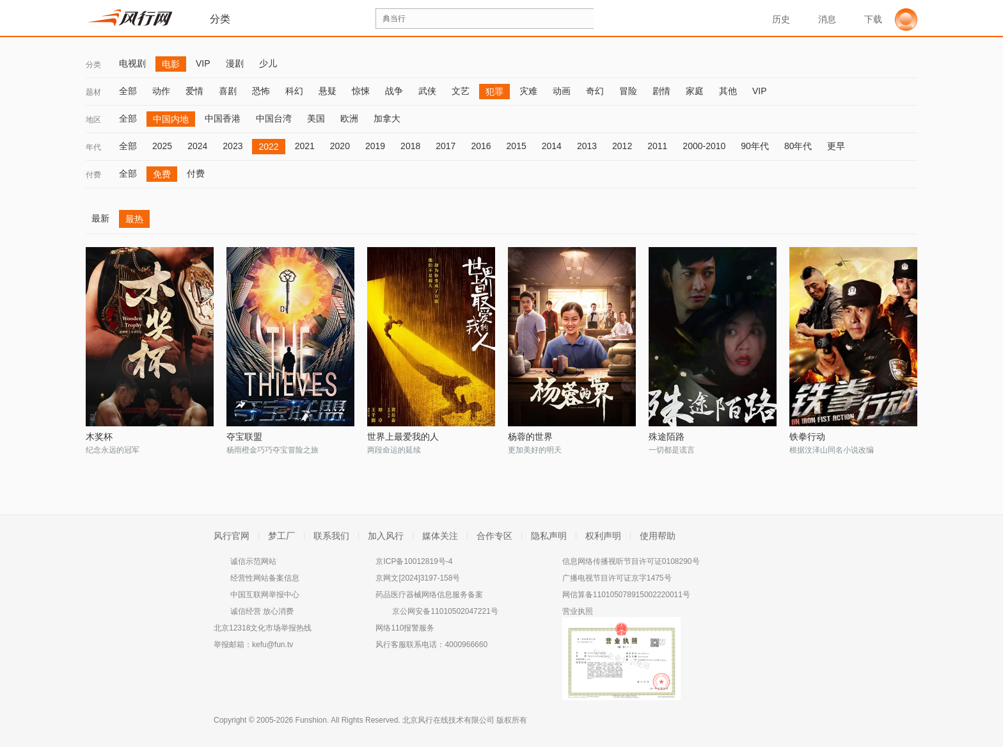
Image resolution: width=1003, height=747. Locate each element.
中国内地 (171, 119)
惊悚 (361, 91)
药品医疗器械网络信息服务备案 (429, 594)
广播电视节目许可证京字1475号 (617, 578)
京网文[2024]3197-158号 (417, 578)
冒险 (628, 91)
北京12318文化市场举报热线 (263, 627)
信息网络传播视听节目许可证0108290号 (631, 561)
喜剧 (228, 91)
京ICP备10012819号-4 (413, 561)
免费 (162, 174)
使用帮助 (657, 536)
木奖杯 (99, 436)
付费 (93, 174)
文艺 (461, 91)
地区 (93, 119)
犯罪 (494, 91)
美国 (316, 118)
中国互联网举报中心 (264, 594)
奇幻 (595, 91)
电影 (171, 64)
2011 (657, 146)
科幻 (294, 91)
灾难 (528, 91)
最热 (134, 219)
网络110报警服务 (404, 627)
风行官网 (231, 536)
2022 (268, 146)
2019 (375, 146)
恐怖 (261, 91)
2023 (232, 146)
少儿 (268, 63)
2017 (445, 146)
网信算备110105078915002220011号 (626, 594)
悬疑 (327, 91)
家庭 (695, 91)
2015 (516, 146)
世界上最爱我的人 (403, 436)
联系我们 (331, 536)
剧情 (661, 91)
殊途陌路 (666, 436)
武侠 (427, 91)
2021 (305, 146)
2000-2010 (704, 146)
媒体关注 (440, 536)
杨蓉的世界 (530, 436)
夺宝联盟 (244, 436)
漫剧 (235, 63)
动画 (562, 91)
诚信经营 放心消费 (262, 611)
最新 (100, 218)
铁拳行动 (807, 436)
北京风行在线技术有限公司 (448, 720)
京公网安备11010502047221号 (445, 611)
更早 (836, 146)
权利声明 (603, 536)
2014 (552, 146)
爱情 (194, 91)
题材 (93, 92)
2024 (197, 146)
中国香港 (223, 118)
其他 (728, 91)
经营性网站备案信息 (264, 578)
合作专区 (494, 536)
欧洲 (349, 118)
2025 (162, 146)
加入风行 (386, 536)
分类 (93, 64)
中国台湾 (274, 118)
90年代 (755, 146)
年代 (93, 147)
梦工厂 (281, 536)
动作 (161, 91)
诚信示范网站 (253, 561)
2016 (481, 146)
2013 (587, 146)
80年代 (798, 146)
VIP (203, 63)
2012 (622, 146)
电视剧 (132, 63)
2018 (410, 146)
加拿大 (387, 118)
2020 (340, 146)
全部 (128, 91)
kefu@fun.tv (272, 644)
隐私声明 (549, 536)
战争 (394, 91)
